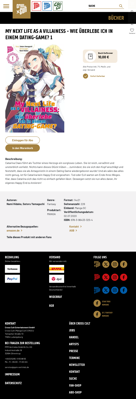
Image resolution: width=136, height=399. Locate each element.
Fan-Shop (75, 385)
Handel (74, 337)
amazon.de (13, 230)
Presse (73, 351)
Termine (74, 358)
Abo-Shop (75, 392)
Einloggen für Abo (22, 140)
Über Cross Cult (79, 323)
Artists (74, 344)
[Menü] (6, 6)
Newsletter (77, 365)
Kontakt (74, 226)
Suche (73, 378)
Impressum (12, 374)
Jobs (72, 330)
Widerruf (55, 297)
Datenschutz (13, 383)
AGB (71, 230)
